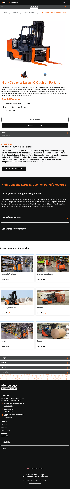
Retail (3, 341)
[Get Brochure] (35, 119)
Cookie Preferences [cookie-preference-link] (35, 483)
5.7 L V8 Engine (9, 110)
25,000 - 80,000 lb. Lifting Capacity (16, 103)
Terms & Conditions (27, 476)
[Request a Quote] (35, 125)
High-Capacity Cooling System (14, 107)
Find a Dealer (14, 2)
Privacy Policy (38, 476)
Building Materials (8, 307)
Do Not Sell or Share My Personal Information (35, 480)
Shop (4, 2)
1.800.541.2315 (8, 411)
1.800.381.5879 (8, 406)
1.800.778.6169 (8, 417)
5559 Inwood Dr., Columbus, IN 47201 (11, 400)
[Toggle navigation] (2, 7)
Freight (40, 307)
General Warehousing (10, 274)
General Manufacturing (46, 274)
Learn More (5, 279)
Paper (39, 341)
